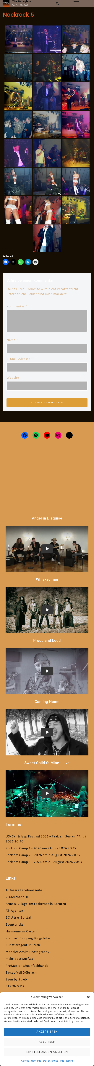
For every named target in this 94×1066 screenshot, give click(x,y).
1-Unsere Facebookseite (24, 890)
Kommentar (17, 306)
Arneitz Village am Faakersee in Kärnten (36, 904)
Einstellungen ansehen (47, 1052)
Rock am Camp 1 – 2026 (23, 848)
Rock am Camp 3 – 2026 (24, 862)
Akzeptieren (47, 1032)
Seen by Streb (16, 980)
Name (12, 340)
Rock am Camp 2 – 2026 (24, 855)
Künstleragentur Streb (23, 945)
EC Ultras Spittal (18, 918)
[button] (88, 997)
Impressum (66, 1060)
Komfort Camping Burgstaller (28, 938)
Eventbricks (15, 925)
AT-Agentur (14, 911)
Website (13, 378)
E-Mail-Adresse (20, 359)
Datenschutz (50, 1060)
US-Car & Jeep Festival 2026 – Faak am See (38, 837)
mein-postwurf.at (19, 959)
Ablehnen (47, 1042)
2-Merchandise (17, 897)
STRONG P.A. (16, 986)
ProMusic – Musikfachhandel (27, 966)
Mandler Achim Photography (27, 952)
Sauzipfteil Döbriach (21, 973)
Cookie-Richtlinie (31, 1060)
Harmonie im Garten (21, 931)
